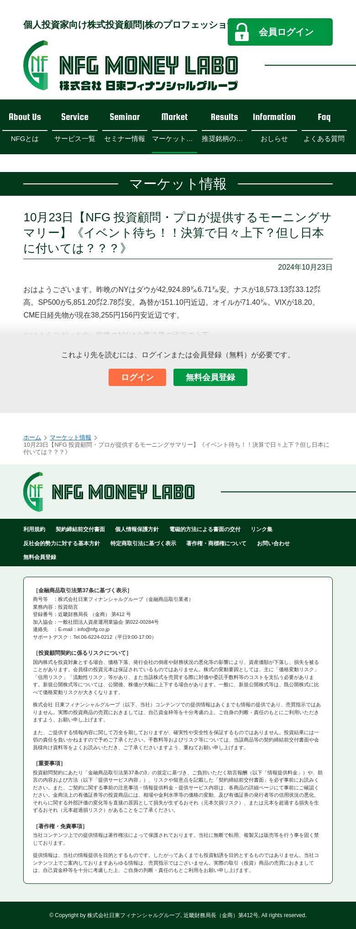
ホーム (32, 437)
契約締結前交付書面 (80, 529)
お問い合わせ (273, 543)
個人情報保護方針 (137, 529)
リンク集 (261, 529)
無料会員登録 (210, 377)
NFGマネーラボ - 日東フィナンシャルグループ (130, 65)
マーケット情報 (70, 437)
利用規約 (34, 529)
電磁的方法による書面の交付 (205, 529)
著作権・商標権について (216, 543)
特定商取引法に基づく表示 (143, 543)
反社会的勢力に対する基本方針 (61, 543)
